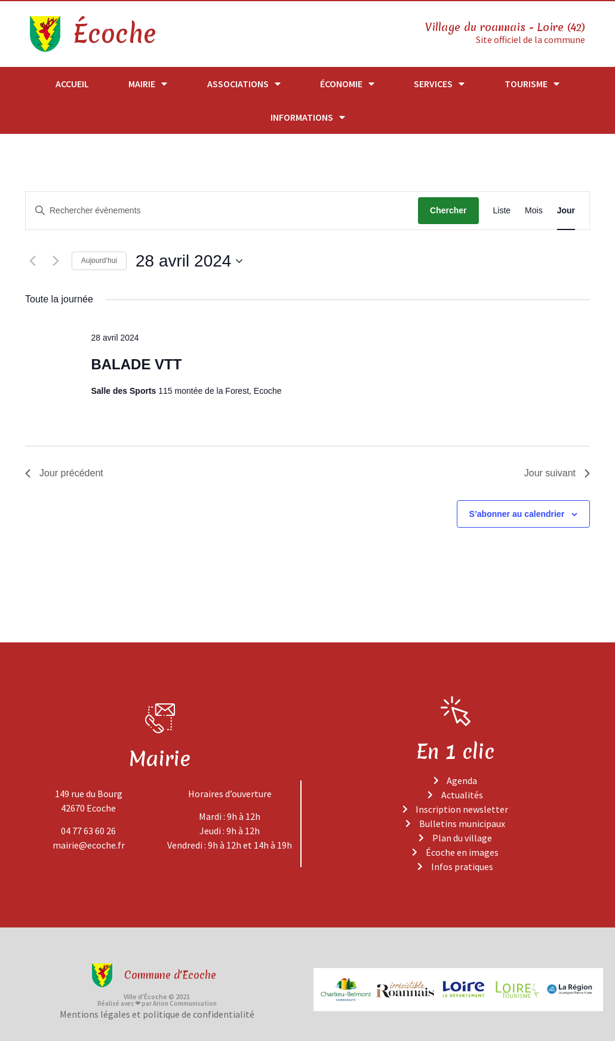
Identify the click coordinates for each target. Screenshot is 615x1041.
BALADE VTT (136, 364)
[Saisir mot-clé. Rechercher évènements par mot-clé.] (222, 210)
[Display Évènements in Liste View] (502, 210)
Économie (347, 83)
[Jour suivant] (55, 260)
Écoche (114, 34)
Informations (307, 117)
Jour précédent (64, 473)
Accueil (72, 84)
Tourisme (532, 83)
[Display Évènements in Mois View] (534, 210)
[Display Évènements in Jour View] (566, 210)
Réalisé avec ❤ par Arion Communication (157, 1003)
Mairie (147, 83)
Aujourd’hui (99, 260)
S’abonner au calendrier (517, 513)
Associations (244, 83)
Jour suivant (557, 473)
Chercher (448, 210)
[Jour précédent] (32, 260)
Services (439, 83)
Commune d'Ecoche (170, 975)
